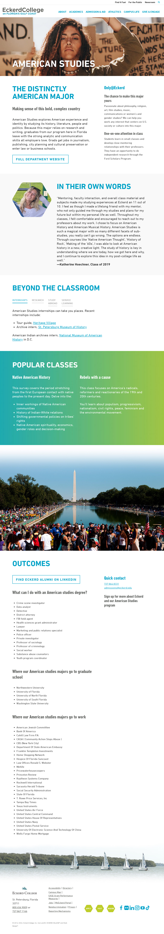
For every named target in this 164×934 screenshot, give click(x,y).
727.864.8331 (111, 583)
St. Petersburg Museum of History (62, 327)
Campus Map (55, 892)
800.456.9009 (19, 907)
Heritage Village (44, 322)
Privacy (71, 907)
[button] (20, 300)
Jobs (51, 902)
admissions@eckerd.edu (118, 587)
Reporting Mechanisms (60, 911)
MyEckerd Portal (63, 902)
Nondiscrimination (57, 907)
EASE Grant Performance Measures (61, 897)
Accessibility (55, 888)
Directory (67, 888)
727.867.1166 (19, 911)
